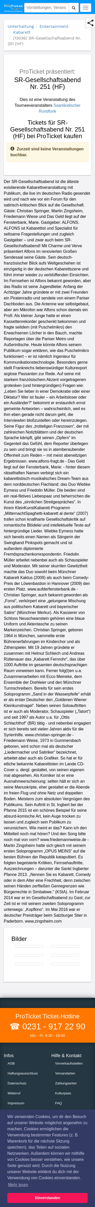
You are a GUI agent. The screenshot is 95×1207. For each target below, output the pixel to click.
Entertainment (54, 26)
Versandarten (65, 1073)
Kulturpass (63, 1093)
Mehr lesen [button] (18, 1185)
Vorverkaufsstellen (69, 1063)
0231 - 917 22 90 (52, 1026)
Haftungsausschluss (23, 1073)
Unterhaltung (21, 26)
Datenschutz (17, 1083)
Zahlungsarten (66, 1083)
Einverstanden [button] (47, 1198)
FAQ (58, 1103)
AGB (11, 1063)
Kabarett (21, 32)
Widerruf (14, 1093)
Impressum (16, 1103)
